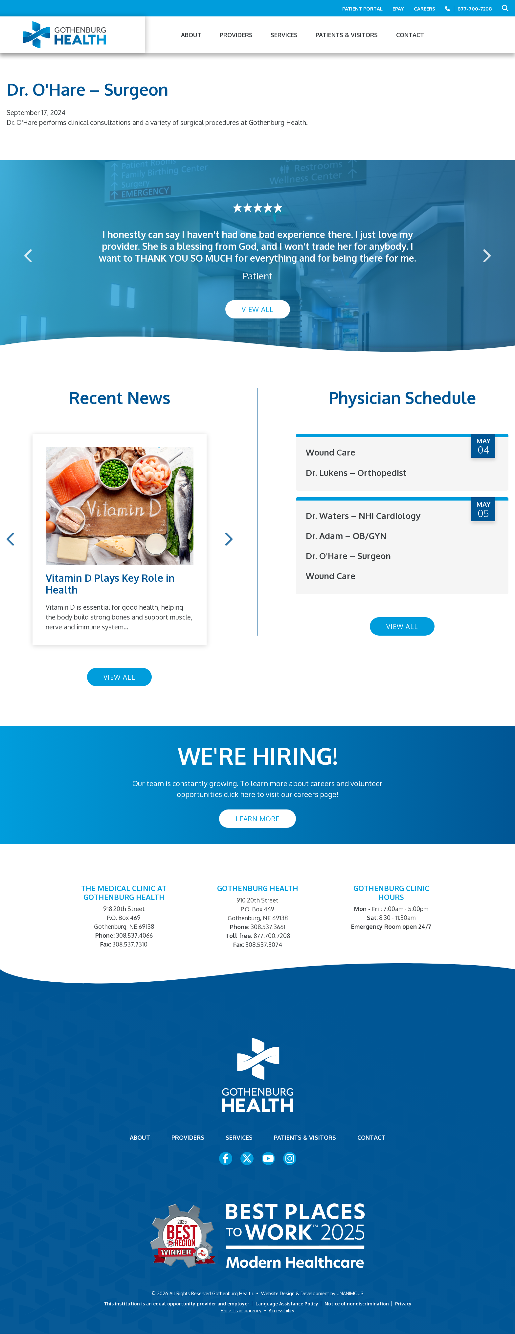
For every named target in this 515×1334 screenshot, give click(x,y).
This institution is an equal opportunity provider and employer (176, 1303)
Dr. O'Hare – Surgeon (348, 555)
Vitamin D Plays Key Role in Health (110, 584)
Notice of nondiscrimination (357, 1303)
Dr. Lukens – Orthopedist (356, 472)
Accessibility (281, 1310)
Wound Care (330, 452)
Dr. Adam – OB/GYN (346, 535)
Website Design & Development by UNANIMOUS (312, 1293)
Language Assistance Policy (287, 1303)
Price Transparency (241, 1310)
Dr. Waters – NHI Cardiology (363, 515)
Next (486, 255)
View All (258, 309)
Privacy (403, 1303)
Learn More (257, 818)
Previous (29, 255)
